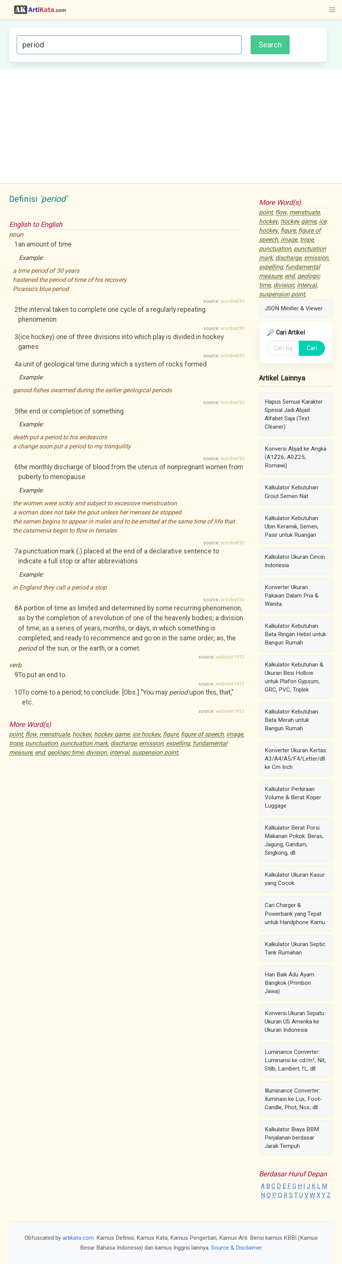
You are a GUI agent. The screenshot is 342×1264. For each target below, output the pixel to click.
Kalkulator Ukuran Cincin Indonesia (295, 561)
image (234, 734)
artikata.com (78, 1237)
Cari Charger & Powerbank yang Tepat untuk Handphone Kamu (295, 913)
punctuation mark (84, 743)
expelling (178, 743)
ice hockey (146, 734)
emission (151, 743)
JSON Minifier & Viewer (294, 308)
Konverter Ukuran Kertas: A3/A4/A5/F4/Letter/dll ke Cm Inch (296, 758)
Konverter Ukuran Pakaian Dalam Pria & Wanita (291, 595)
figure (170, 734)
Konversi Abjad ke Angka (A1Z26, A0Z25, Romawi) (295, 457)
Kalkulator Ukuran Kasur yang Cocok (295, 879)
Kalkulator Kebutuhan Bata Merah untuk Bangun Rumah (291, 720)
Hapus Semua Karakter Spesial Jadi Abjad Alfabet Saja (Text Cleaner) (294, 414)
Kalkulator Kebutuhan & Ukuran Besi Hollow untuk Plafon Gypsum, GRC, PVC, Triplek (294, 677)
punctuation (41, 743)
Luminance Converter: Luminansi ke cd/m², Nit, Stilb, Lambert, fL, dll (295, 1060)
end (40, 752)
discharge (123, 743)
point (16, 734)
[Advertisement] (171, 126)
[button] (332, 10)
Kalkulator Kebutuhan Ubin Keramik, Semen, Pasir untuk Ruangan (291, 526)
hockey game (112, 734)
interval (119, 752)
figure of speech (202, 734)
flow (31, 734)
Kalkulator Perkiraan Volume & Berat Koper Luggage (293, 797)
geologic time (65, 752)
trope (16, 743)
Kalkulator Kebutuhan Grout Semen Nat (291, 491)
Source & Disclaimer (236, 1247)
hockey (81, 734)
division (96, 752)
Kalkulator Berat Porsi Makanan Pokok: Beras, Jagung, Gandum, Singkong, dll (294, 840)
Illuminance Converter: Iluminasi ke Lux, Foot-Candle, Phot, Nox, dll (293, 1099)
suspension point (155, 752)
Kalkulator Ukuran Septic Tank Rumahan (295, 948)
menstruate (54, 734)
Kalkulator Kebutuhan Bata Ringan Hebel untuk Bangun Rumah (295, 634)
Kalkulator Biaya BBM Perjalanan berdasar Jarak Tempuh (292, 1137)
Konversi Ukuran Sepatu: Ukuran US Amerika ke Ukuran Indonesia (295, 1021)
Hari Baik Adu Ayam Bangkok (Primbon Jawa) (289, 983)
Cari (312, 348)
